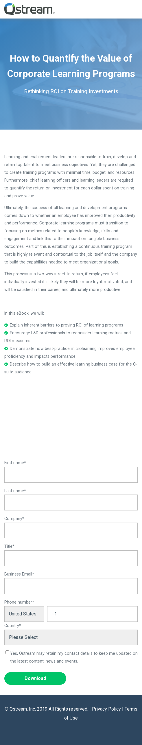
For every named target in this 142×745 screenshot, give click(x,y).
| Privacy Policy (105, 709)
